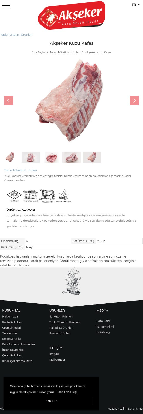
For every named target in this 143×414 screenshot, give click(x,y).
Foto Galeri (104, 321)
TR (135, 5)
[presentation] (8, 100)
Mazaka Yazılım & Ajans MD (125, 408)
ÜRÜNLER (57, 310)
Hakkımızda (10, 316)
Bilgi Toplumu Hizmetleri (18, 344)
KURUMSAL (11, 310)
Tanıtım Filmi (105, 326)
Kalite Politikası (12, 322)
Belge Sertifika (11, 338)
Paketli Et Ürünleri (61, 327)
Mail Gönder (57, 359)
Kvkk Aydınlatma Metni (17, 361)
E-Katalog (103, 332)
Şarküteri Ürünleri (60, 316)
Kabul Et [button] (51, 401)
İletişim (54, 354)
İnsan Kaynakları (13, 349)
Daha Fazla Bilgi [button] (66, 392)
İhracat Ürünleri (59, 333)
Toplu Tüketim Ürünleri (16, 34)
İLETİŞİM (55, 348)
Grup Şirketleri (11, 327)
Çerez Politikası (12, 355)
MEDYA (102, 310)
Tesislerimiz (9, 333)
